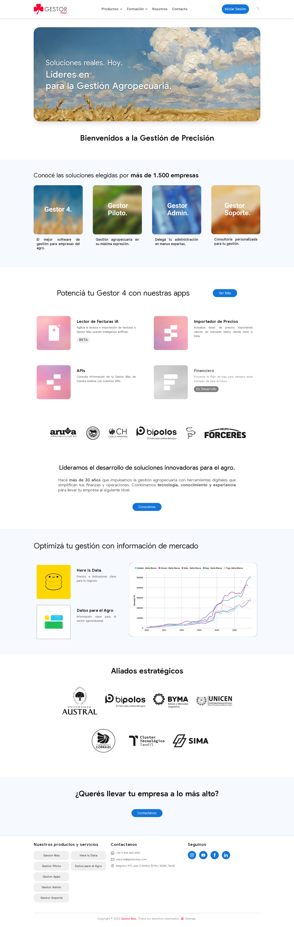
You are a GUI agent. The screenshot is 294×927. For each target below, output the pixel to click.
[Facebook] (214, 855)
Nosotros (160, 9)
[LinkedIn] (226, 855)
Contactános (147, 813)
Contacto (179, 9)
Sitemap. (188, 918)
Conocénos (147, 507)
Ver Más (225, 293)
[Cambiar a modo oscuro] (256, 9)
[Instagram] (192, 855)
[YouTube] (203, 855)
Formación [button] (137, 9)
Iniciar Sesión (235, 9)
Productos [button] (111, 9)
